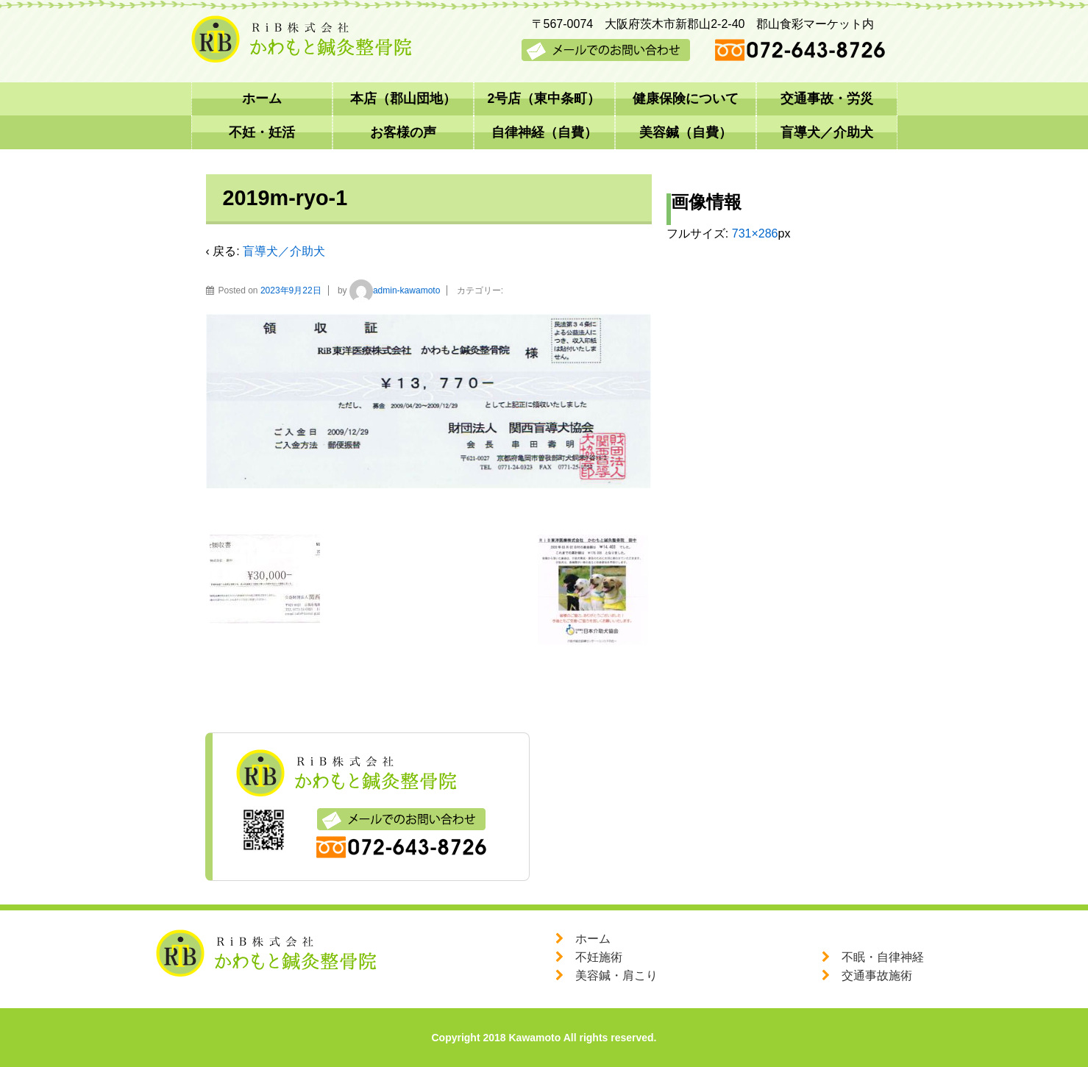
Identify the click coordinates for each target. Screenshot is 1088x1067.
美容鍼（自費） (685, 132)
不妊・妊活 (262, 132)
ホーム (262, 98)
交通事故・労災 (827, 98)
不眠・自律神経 (883, 957)
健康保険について (686, 98)
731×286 (755, 233)
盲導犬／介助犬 (827, 132)
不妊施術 (598, 957)
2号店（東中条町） (544, 98)
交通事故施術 (877, 975)
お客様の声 (403, 132)
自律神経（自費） (544, 132)
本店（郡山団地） (403, 98)
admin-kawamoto (394, 290)
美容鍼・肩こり (616, 975)
